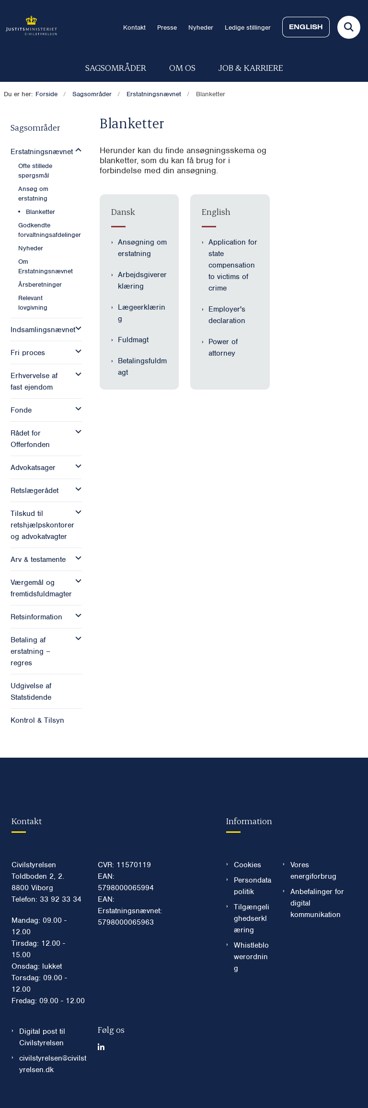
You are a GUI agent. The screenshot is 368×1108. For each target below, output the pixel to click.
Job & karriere (250, 67)
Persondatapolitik (252, 885)
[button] (75, 150)
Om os (182, 67)
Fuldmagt (133, 340)
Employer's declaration (226, 314)
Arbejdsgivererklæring (142, 280)
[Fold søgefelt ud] (348, 27)
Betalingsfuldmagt (142, 366)
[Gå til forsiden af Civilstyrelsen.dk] (28, 27)
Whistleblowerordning (251, 956)
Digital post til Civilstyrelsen (42, 1037)
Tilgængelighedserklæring (251, 918)
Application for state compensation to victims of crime (232, 265)
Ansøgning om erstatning (142, 247)
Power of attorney (223, 347)
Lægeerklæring (141, 313)
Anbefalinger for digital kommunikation (317, 903)
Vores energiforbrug (313, 870)
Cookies (247, 865)
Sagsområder (115, 67)
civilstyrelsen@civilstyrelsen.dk (52, 1063)
